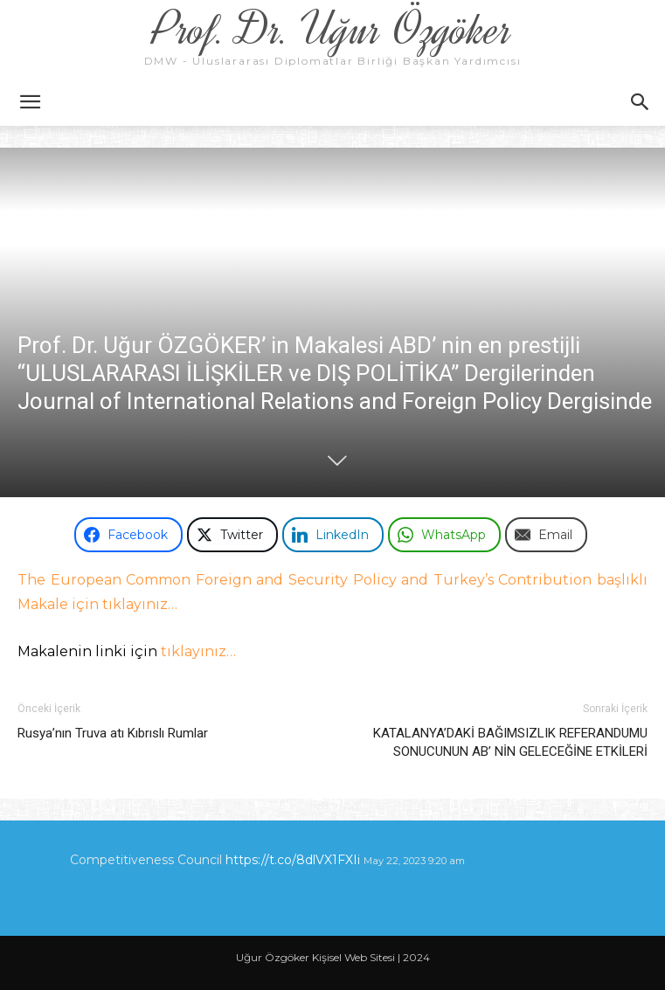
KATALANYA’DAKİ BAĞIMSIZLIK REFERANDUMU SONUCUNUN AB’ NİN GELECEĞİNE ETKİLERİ (510, 742)
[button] (30, 102)
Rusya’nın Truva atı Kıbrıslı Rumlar (112, 733)
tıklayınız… (198, 651)
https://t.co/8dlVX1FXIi (292, 860)
